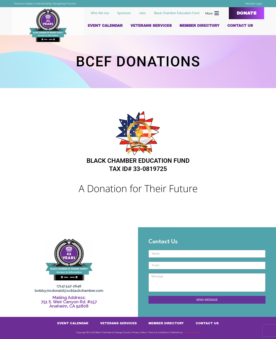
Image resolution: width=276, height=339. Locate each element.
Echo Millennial (192, 332)
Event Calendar (105, 26)
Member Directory (200, 26)
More (209, 13)
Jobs (142, 13)
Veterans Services (151, 26)
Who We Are (100, 13)
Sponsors (124, 13)
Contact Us (240, 26)
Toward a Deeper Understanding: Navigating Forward (45, 3)
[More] (216, 13)
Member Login (253, 3)
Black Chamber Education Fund (176, 13)
